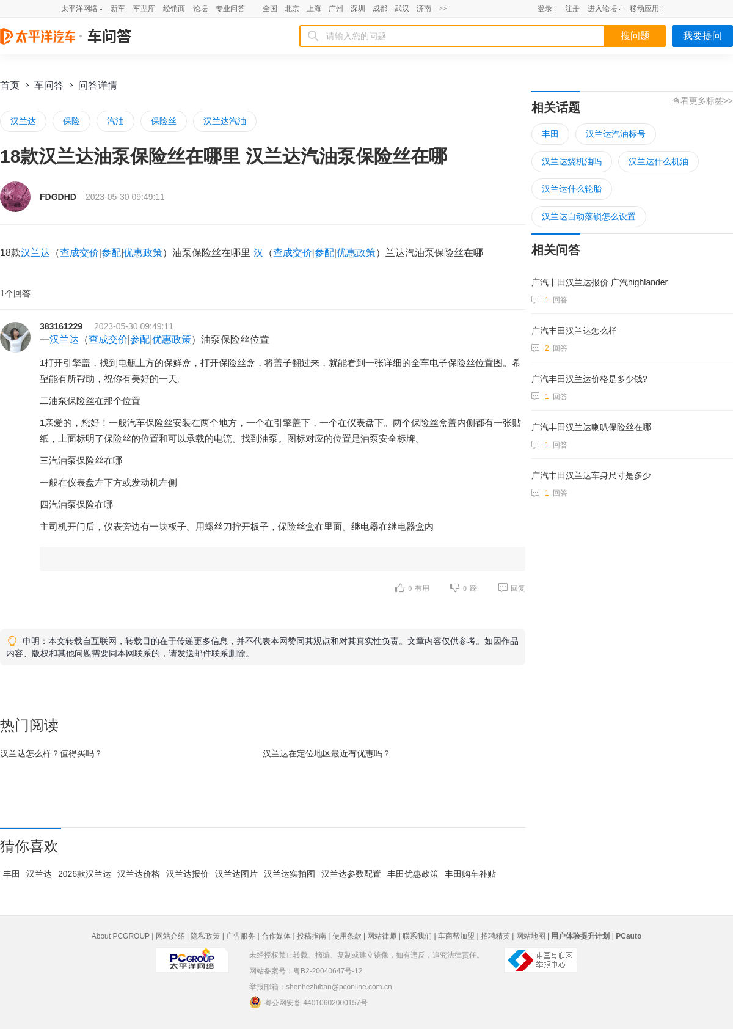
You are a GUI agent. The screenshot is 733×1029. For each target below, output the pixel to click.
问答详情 (97, 85)
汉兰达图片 (236, 874)
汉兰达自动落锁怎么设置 (589, 216)
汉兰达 (23, 121)
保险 (71, 121)
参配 (111, 252)
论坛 (200, 8)
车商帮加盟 (456, 936)
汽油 (115, 121)
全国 (270, 8)
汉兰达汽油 (224, 121)
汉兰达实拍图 (289, 874)
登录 (545, 8)
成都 (380, 8)
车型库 (144, 8)
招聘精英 (495, 936)
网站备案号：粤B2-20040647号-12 (305, 971)
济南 (424, 8)
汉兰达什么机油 (658, 161)
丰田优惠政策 (413, 874)
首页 (10, 85)
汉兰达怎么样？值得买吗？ (51, 753)
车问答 (49, 85)
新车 (118, 8)
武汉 (402, 8)
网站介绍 (170, 936)
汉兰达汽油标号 (616, 134)
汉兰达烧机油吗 (572, 161)
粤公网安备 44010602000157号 (308, 1002)
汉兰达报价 (187, 874)
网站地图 (530, 936)
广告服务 (240, 936)
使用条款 (347, 936)
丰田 (11, 874)
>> (443, 8)
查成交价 (79, 252)
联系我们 (417, 936)
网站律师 (381, 936)
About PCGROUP (121, 936)
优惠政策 (142, 252)
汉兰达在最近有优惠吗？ (327, 753)
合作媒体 (276, 936)
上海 (314, 8)
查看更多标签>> (702, 101)
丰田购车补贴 (470, 874)
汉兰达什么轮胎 (572, 189)
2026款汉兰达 (84, 874)
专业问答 (230, 8)
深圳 (358, 8)
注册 (572, 8)
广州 (336, 8)
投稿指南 (311, 936)
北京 (292, 8)
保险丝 (164, 121)
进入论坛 (602, 8)
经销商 (174, 8)
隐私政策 (205, 936)
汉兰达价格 (138, 874)
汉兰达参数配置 (351, 874)
